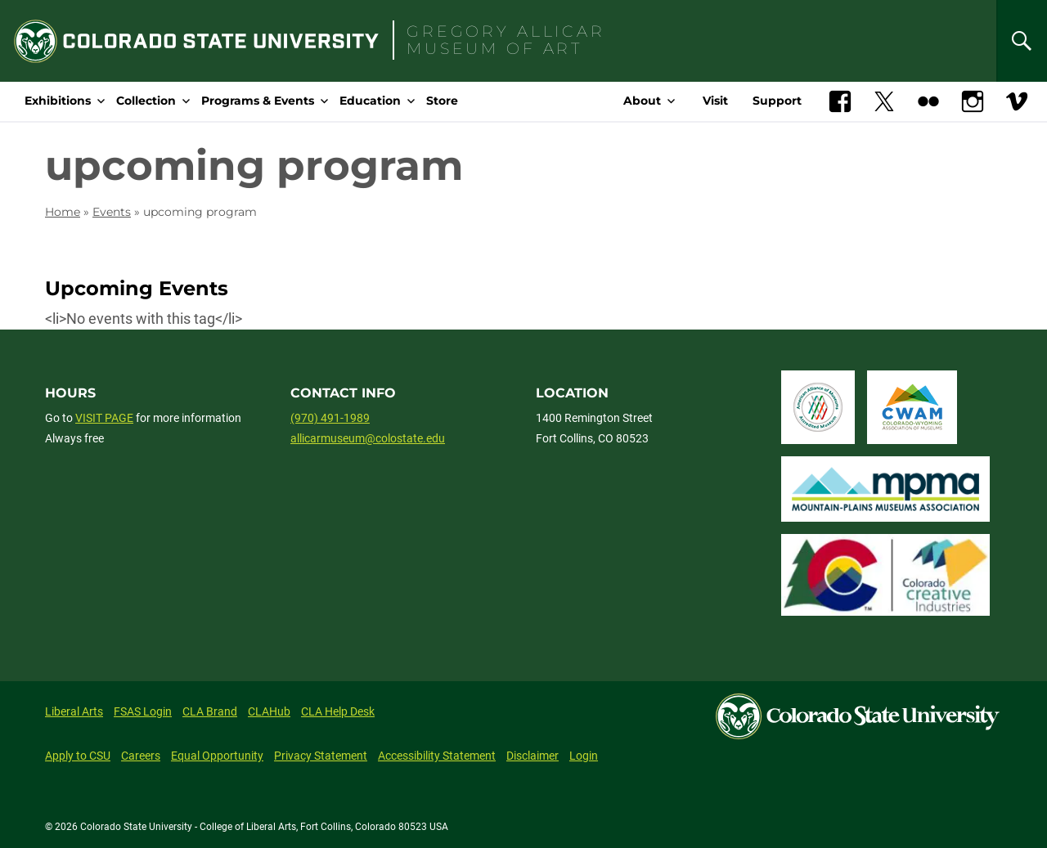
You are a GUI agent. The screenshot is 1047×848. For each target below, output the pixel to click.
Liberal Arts (74, 711)
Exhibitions (58, 100)
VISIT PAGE (104, 417)
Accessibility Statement (437, 755)
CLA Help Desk (338, 711)
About (642, 100)
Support (777, 100)
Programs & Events (257, 100)
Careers (140, 755)
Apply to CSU (77, 755)
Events (111, 211)
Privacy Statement (320, 755)
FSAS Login (143, 711)
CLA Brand (209, 711)
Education (370, 100)
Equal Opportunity (217, 755)
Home (62, 211)
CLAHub (269, 711)
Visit (715, 100)
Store (442, 100)
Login (583, 755)
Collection (146, 100)
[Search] (1021, 41)
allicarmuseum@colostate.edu (367, 438)
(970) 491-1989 (330, 417)
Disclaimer (532, 755)
